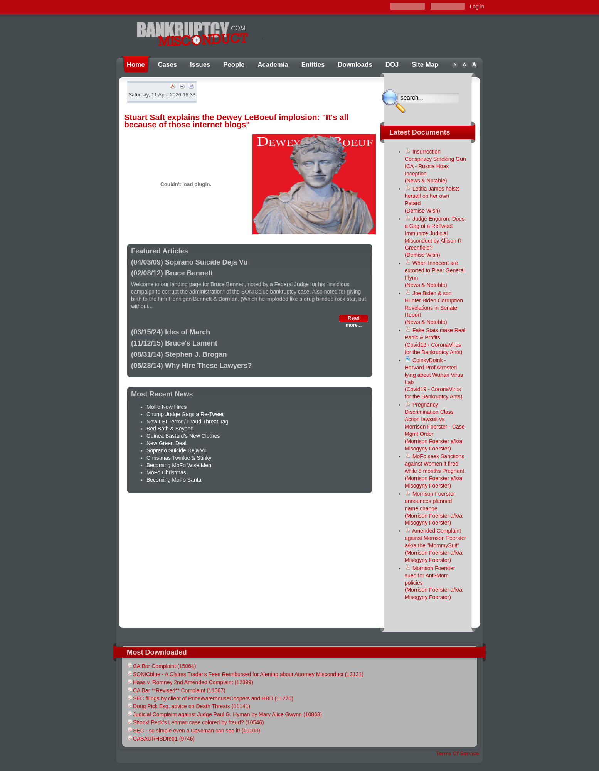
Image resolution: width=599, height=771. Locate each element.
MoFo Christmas (166, 472)
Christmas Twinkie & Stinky (179, 458)
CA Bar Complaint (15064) (161, 666)
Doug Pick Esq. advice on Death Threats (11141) (188, 706)
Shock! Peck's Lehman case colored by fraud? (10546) (195, 722)
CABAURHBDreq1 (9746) (161, 739)
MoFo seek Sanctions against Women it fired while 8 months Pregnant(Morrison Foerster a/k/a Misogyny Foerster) (434, 471)
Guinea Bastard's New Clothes (183, 436)
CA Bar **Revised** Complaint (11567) (176, 690)
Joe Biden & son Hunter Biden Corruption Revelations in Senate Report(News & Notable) (434, 308)
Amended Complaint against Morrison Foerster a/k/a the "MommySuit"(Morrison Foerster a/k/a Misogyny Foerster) (435, 545)
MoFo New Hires (166, 407)
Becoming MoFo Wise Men (178, 465)
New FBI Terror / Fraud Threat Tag (187, 421)
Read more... (354, 318)
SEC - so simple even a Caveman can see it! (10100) (193, 730)
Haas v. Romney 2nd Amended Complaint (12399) (190, 682)
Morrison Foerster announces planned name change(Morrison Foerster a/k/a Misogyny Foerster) (433, 508)
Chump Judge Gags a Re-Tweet (185, 414)
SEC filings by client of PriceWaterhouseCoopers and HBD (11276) (210, 698)
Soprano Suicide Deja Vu (176, 450)
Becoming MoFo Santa (173, 480)
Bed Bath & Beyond (169, 428)
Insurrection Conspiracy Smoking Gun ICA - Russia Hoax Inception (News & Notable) (435, 166)
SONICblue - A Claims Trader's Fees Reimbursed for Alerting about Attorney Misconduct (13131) (245, 674)
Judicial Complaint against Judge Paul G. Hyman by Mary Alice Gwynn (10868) (224, 714)
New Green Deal (166, 443)
